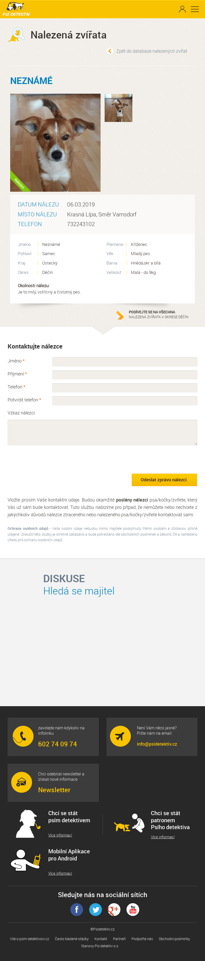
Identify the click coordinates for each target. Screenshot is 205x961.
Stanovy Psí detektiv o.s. (100, 945)
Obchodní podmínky (174, 938)
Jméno (16, 361)
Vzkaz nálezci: (22, 413)
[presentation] (46, 459)
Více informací (60, 835)
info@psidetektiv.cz (157, 744)
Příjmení (17, 374)
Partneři (119, 938)
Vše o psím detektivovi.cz (29, 938)
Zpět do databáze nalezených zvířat (151, 51)
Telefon (16, 387)
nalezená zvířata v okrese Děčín (160, 314)
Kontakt (100, 938)
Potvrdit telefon (24, 400)
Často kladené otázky (72, 938)
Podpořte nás (142, 938)
